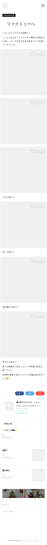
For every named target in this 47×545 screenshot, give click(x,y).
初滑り (5, 450)
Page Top (23, 531)
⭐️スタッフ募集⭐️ (9, 430)
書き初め (5, 471)
